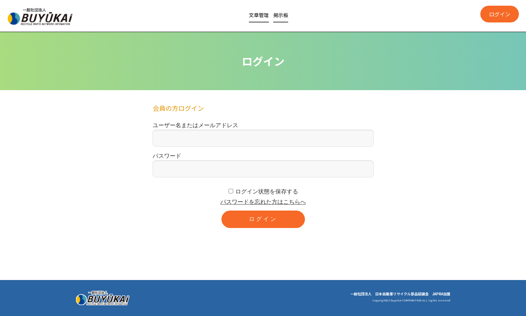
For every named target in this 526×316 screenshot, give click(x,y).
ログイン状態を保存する (266, 191)
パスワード (167, 156)
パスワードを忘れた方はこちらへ (263, 202)
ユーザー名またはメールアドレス (195, 125)
